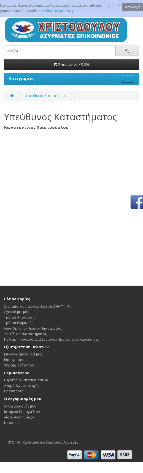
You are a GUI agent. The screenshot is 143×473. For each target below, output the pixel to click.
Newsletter (12, 422)
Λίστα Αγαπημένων (19, 417)
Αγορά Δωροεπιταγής (21, 385)
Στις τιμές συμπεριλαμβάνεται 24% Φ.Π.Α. (37, 306)
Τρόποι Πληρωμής (18, 322)
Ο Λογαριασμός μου (20, 406)
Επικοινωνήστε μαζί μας (23, 354)
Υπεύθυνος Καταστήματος (47, 95)
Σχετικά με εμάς (16, 311)
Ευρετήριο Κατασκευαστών (26, 380)
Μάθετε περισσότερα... (60, 11)
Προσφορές (13, 391)
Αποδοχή (132, 7)
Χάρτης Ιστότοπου (19, 365)
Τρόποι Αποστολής (19, 317)
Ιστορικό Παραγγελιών (22, 411)
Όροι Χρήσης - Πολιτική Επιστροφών (33, 328)
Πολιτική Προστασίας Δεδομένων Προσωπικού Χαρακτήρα (51, 339)
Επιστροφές (13, 359)
